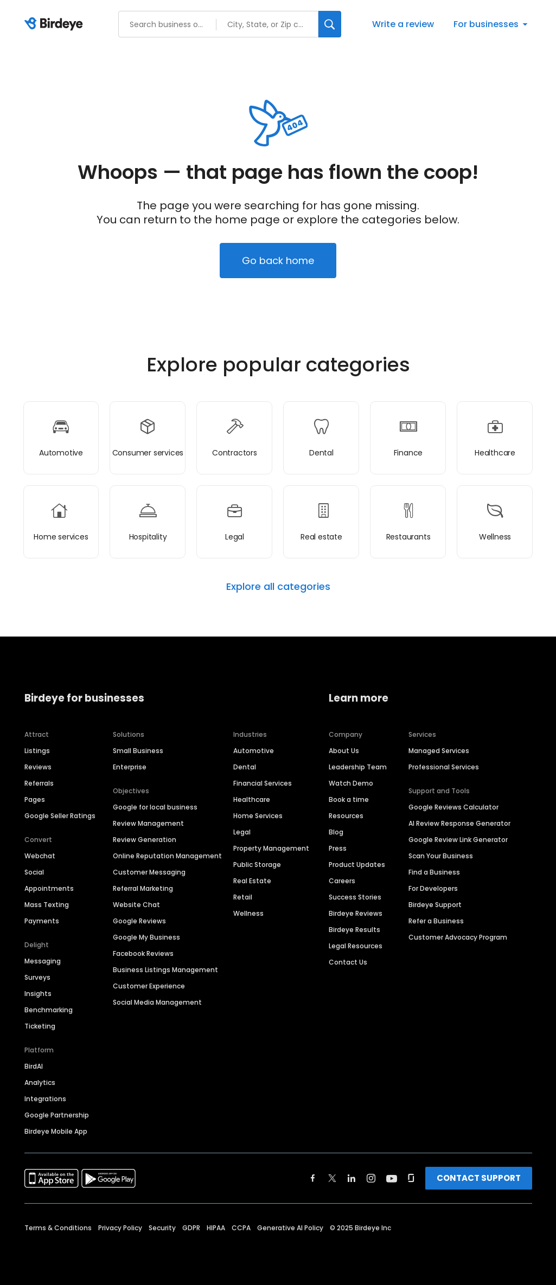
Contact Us (348, 962)
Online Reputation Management (167, 855)
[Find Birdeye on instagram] (371, 1178)
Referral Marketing (143, 888)
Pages (34, 799)
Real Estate (252, 880)
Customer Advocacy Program (457, 937)
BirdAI (33, 1066)
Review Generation (144, 839)
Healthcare (251, 799)
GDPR (191, 1227)
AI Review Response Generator (459, 823)
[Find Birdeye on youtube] (391, 1178)
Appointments (49, 888)
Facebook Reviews (143, 953)
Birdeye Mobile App (55, 1131)
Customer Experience (149, 986)
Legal (242, 832)
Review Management (148, 823)
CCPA (241, 1227)
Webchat (39, 855)
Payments (41, 921)
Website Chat (136, 904)
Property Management (271, 848)
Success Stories (355, 897)
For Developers (433, 888)
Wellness (248, 913)
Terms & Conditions (58, 1227)
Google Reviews (139, 921)
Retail (242, 897)
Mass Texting (46, 904)
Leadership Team (358, 767)
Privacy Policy (120, 1227)
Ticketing (39, 1026)
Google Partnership (56, 1115)
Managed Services (438, 750)
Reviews (38, 767)
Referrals (39, 783)
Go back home (278, 260)
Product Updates (357, 864)
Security (162, 1227)
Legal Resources (355, 945)
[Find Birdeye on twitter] (332, 1178)
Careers (342, 880)
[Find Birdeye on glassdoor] (411, 1178)
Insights (38, 993)
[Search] (329, 24)
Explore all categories (278, 586)
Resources (346, 815)
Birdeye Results (354, 929)
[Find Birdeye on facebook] (313, 1178)
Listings (37, 750)
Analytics (39, 1082)
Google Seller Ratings (59, 815)
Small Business (138, 750)
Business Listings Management (165, 969)
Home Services (258, 815)
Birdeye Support (435, 904)
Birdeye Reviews (355, 913)
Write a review (403, 24)
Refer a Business (436, 921)
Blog (336, 832)
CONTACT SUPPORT (479, 1178)
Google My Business (146, 937)
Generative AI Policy (290, 1227)
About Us (344, 750)
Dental (244, 767)
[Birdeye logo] (55, 24)
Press (338, 848)
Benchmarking (48, 1009)
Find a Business (434, 872)
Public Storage (257, 864)
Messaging (42, 961)
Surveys (37, 977)
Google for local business (155, 807)
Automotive (253, 750)
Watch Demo (351, 783)
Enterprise (129, 767)
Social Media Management (157, 1002)
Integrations (45, 1098)
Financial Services (262, 783)
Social (34, 872)
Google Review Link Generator (458, 839)
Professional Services (443, 767)
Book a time (349, 799)
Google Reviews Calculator (453, 807)
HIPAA (216, 1227)
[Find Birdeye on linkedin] (351, 1178)
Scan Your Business (440, 855)
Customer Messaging (149, 872)
